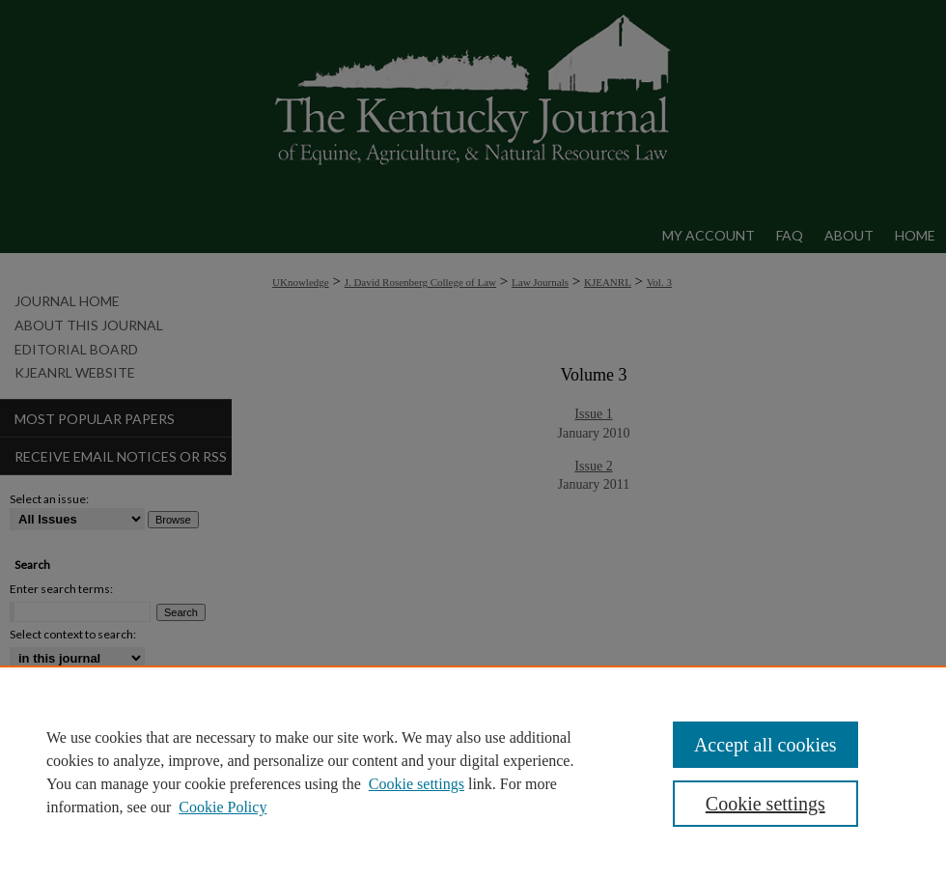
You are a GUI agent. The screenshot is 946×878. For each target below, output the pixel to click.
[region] (473, 772)
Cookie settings (416, 784)
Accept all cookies (765, 744)
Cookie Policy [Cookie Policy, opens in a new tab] (222, 807)
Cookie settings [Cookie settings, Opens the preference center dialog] (765, 803)
